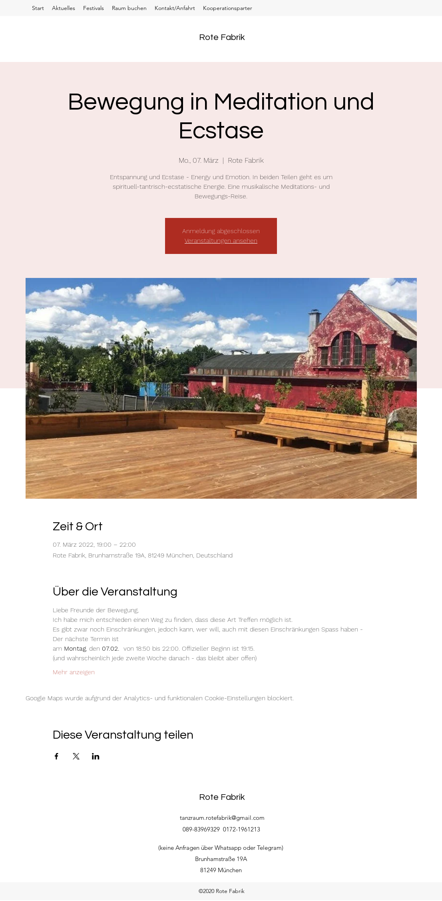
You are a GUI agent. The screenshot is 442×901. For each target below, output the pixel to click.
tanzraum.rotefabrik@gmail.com (222, 817)
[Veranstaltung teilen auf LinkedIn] (96, 756)
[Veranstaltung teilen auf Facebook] (56, 756)
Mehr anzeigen (74, 672)
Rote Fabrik (222, 37)
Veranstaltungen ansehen (221, 240)
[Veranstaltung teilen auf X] (76, 756)
